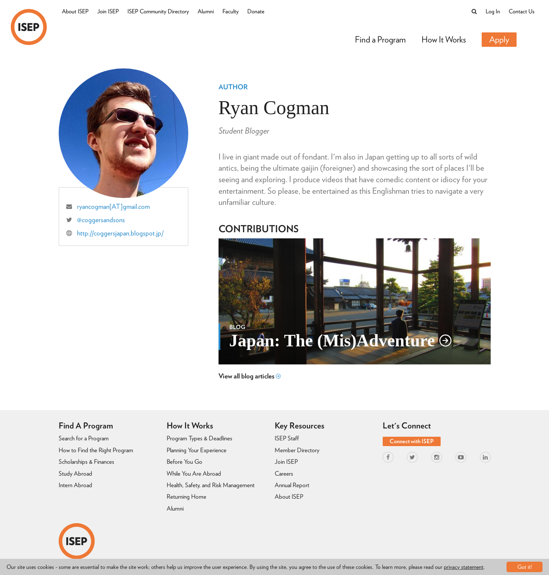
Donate (255, 11)
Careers (284, 473)
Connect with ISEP (412, 441)
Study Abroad (75, 473)
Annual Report (292, 485)
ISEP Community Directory (158, 11)
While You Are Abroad (194, 473)
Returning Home (186, 496)
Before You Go (184, 461)
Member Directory (297, 450)
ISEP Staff (287, 438)
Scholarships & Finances (86, 461)
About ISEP (75, 11)
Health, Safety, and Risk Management (211, 485)
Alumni (206, 11)
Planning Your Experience (196, 450)
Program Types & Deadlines (199, 438)
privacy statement (463, 566)
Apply (499, 39)
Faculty (230, 11)
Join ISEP (108, 11)
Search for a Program (84, 438)
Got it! (524, 566)
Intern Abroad (75, 485)
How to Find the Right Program (96, 450)
